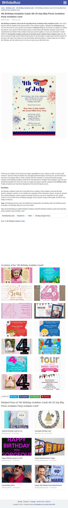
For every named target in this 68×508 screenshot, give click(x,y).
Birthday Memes (6, 487)
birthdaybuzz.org (59, 25)
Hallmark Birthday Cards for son (12, 431)
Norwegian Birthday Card (43, 431)
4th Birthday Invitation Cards (16, 221)
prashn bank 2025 (50, 504)
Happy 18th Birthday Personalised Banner (48, 485)
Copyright (33, 501)
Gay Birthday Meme (8, 485)
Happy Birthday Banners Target (45, 458)
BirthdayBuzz (11, 2)
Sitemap (20, 501)
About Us (47, 501)
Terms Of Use (40, 501)
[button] (65, 2)
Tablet (30, 216)
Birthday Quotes (6, 460)
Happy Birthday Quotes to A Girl (12, 458)
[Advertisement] (34, 57)
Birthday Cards (5, 19)
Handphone (20, 216)
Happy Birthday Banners (41, 460)
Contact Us (26, 501)
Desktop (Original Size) (42, 216)
